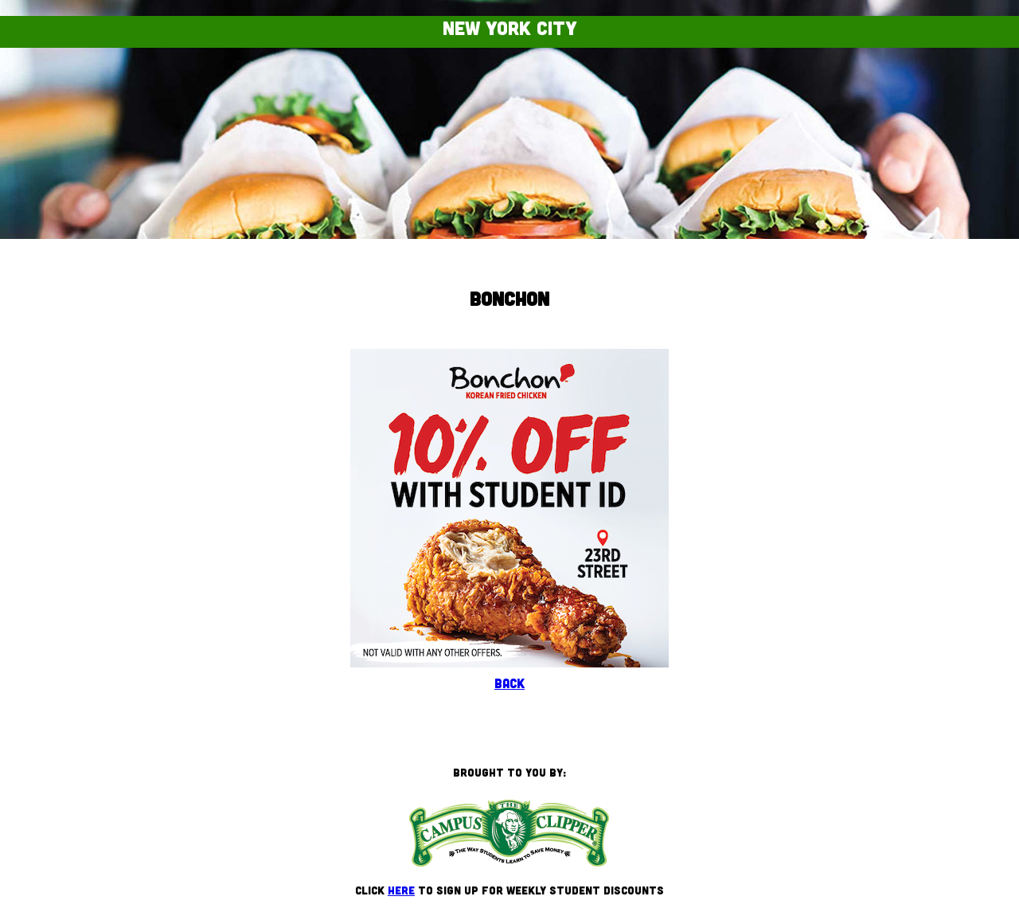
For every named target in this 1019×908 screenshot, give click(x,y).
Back (509, 683)
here (401, 890)
